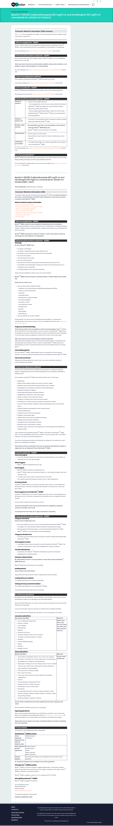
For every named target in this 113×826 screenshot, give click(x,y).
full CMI (19, 34)
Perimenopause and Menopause (78, 5)
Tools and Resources (45, 5)
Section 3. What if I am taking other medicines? (42, 83)
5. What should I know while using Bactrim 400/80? (28, 212)
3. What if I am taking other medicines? (25, 208)
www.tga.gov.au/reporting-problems (54, 715)
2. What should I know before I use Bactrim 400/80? (29, 206)
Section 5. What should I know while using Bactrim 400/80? (44, 148)
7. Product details (19, 216)
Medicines (31, 5)
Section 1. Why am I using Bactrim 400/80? (40, 50)
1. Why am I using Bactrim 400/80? (24, 204)
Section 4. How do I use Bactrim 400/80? (43, 94)
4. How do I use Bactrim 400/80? (24, 210)
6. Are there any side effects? (22, 214)
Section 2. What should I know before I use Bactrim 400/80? (45, 69)
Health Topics (59, 5)
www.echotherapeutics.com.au (23, 790)
